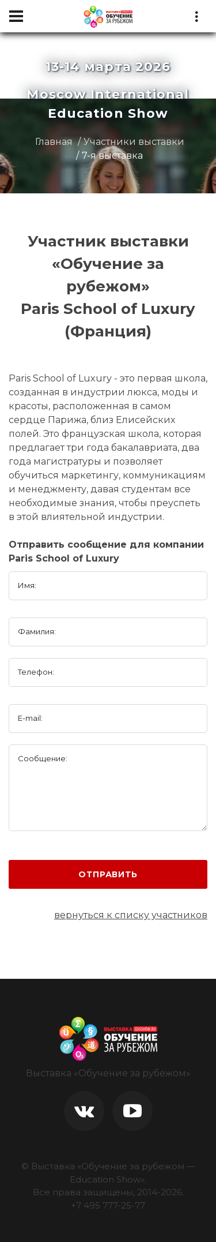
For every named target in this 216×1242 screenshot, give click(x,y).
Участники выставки (134, 141)
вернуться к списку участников (130, 915)
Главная (54, 141)
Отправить (108, 874)
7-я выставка (112, 155)
